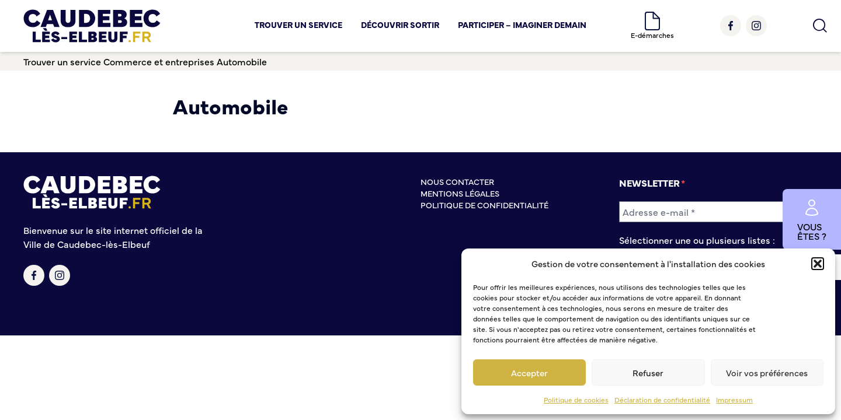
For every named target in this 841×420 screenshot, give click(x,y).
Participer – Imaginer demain (522, 24)
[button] (817, 264)
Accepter (529, 372)
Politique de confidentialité (484, 205)
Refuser (648, 372)
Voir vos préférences (767, 372)
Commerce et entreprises (158, 61)
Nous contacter (457, 181)
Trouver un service (298, 24)
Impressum (734, 399)
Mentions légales (459, 193)
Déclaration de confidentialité (662, 399)
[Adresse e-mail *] (718, 211)
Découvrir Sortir (400, 24)
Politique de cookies (576, 399)
